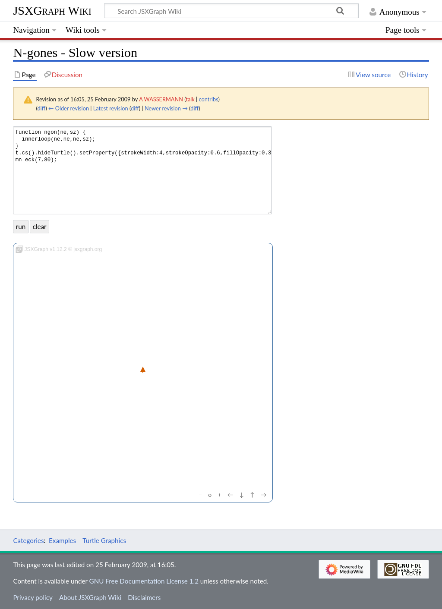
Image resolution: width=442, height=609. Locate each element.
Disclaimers (144, 597)
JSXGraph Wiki (52, 10)
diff (41, 108)
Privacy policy (32, 597)
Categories (28, 540)
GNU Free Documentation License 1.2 (144, 581)
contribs (208, 99)
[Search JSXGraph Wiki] (231, 11)
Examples (62, 540)
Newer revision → (166, 108)
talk (190, 99)
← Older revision (68, 108)
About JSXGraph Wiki (90, 597)
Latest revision (110, 108)
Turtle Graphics (104, 540)
